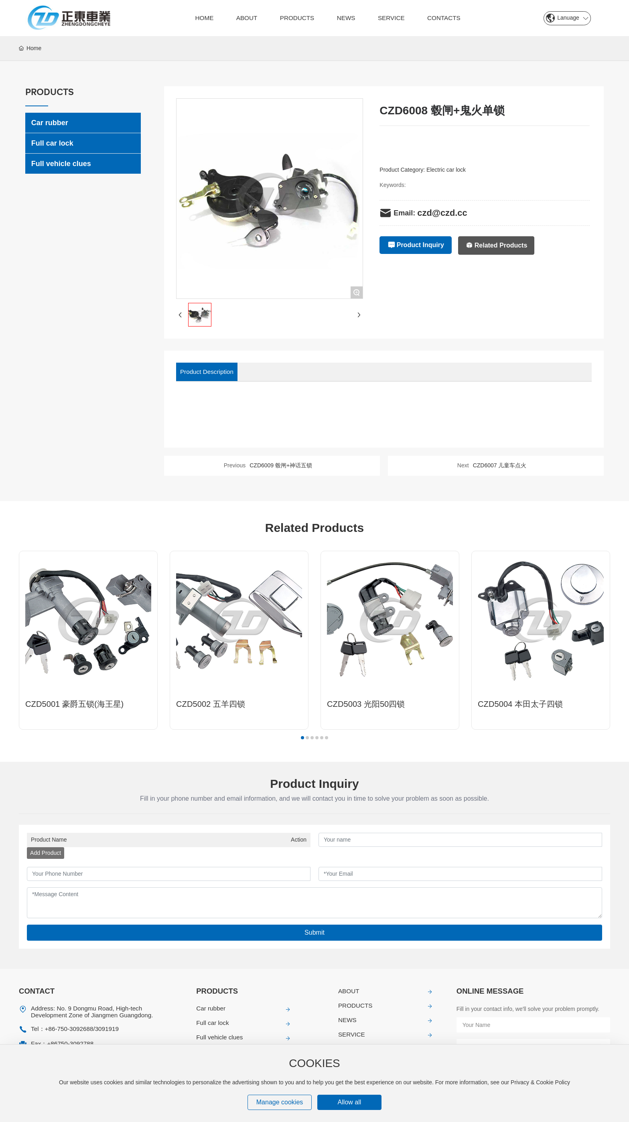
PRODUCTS (355, 1005)
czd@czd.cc (442, 213)
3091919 (107, 1028)
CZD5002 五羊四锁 (210, 704)
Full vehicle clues (219, 1037)
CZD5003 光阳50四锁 (366, 704)
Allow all (349, 1102)
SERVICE (351, 1034)
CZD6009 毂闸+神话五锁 (281, 465)
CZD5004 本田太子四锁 (520, 704)
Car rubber (210, 1008)
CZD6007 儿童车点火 (500, 465)
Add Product (45, 853)
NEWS (347, 1019)
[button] (302, 737)
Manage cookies (279, 1102)
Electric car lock (446, 169)
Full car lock (212, 1022)
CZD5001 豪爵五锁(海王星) (74, 704)
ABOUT (348, 991)
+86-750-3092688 (69, 1028)
